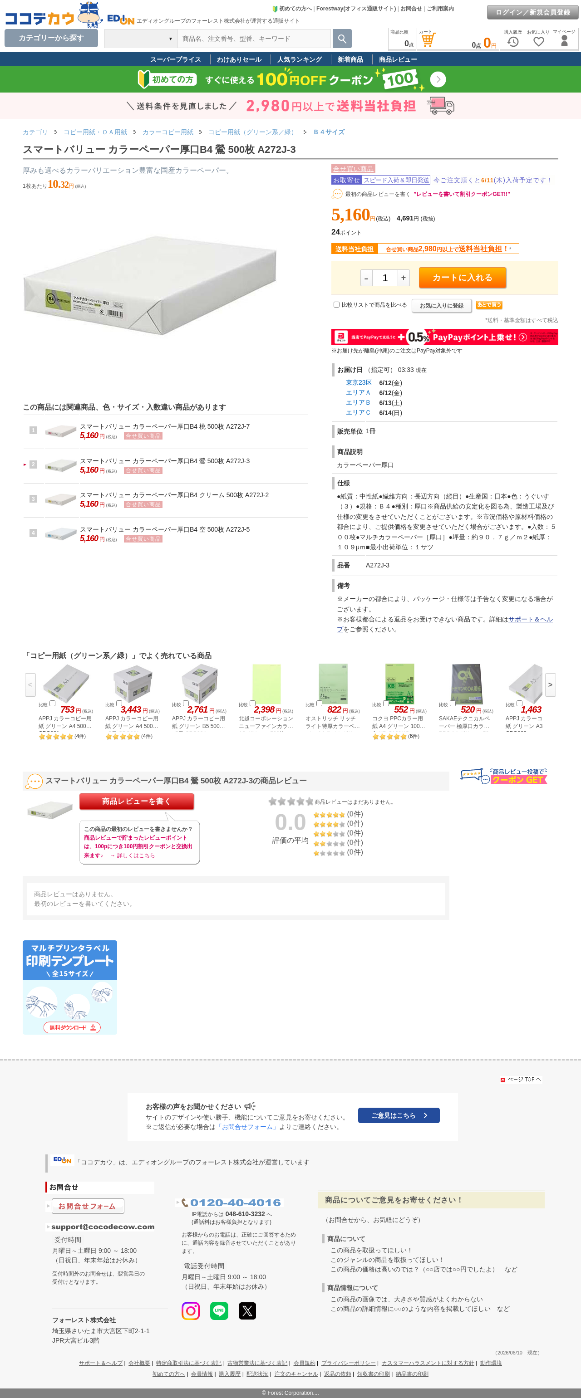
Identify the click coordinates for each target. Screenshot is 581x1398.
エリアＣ (358, 412)
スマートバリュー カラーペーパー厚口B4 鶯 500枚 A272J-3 (165, 460)
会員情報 (202, 1374)
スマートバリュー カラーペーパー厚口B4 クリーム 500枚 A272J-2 (174, 495)
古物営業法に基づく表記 (257, 1363)
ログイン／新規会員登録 (533, 12)
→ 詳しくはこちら (132, 855)
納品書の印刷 (412, 1374)
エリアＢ (358, 402)
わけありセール (239, 59)
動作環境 (491, 1363)
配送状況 (257, 1374)
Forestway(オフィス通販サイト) (356, 8)
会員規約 (304, 1363)
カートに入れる (463, 277)
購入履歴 (230, 1374)
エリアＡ (358, 392)
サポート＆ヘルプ (101, 1363)
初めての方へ (292, 8)
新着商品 (350, 59)
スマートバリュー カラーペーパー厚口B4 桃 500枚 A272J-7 (165, 426)
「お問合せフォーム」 (247, 1126)
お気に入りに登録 (441, 306)
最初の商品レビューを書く (378, 194)
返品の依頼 (337, 1374)
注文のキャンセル (296, 1374)
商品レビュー (398, 59)
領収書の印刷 (373, 1374)
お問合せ (411, 8)
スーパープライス (175, 59)
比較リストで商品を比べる (374, 305)
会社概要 (139, 1363)
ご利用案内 (440, 8)
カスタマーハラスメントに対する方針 (428, 1363)
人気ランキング (299, 59)
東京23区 (359, 382)
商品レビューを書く (137, 801)
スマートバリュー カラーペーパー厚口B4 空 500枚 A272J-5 (165, 529)
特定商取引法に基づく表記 (189, 1363)
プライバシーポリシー (348, 1363)
